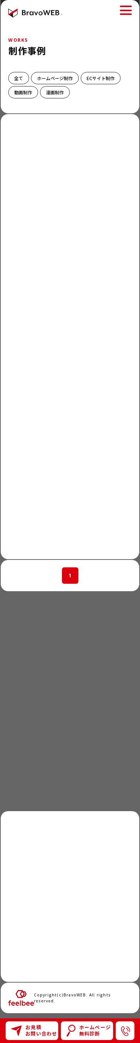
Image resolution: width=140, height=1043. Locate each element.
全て (18, 78)
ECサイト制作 (101, 78)
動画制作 (23, 92)
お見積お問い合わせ (34, 1030)
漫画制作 (55, 92)
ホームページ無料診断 (88, 1030)
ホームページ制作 (55, 78)
